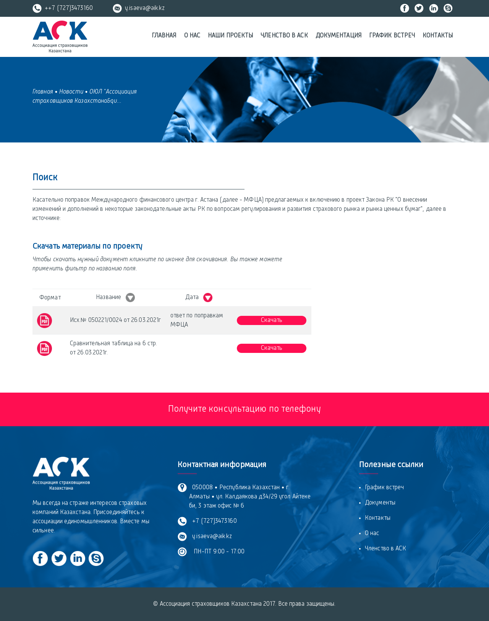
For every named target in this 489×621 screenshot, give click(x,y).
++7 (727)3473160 (62, 8)
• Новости (69, 92)
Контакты (438, 36)
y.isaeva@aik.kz (139, 8)
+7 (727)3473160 (213, 521)
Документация (338, 36)
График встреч (392, 36)
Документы (380, 503)
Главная (164, 36)
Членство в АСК (284, 36)
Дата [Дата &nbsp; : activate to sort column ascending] (198, 297)
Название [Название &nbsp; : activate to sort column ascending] (115, 297)
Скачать (272, 320)
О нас (192, 36)
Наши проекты (230, 36)
